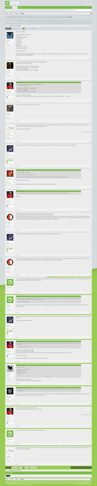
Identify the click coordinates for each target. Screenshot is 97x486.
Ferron (7, 90)
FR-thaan (8, 222)
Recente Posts (18, 10)
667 (13, 377)
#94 (90, 337)
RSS (90, 482)
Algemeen (14, 22)
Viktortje (8, 70)
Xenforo (16, 482)
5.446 (13, 94)
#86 (90, 166)
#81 (90, 58)
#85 (90, 141)
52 (30, 28)
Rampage (24, 22)
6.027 (13, 399)
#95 (90, 361)
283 (13, 308)
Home (81, 482)
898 (13, 225)
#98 (90, 426)
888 (13, 182)
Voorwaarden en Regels (82, 484)
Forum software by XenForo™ (15, 484)
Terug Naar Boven (86, 482)
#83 (90, 100)
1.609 (13, 459)
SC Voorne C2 (9, 287)
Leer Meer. (69, 17)
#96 (90, 383)
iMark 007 (8, 396)
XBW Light (8, 482)
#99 (90, 443)
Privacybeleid (89, 484)
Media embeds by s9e (28, 484)
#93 (90, 312)
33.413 (13, 157)
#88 (90, 209)
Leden (20, 7)
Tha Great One (9, 178)
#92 (90, 292)
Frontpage (9, 7)
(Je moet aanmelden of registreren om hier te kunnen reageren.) (81, 467)
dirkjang (8, 305)
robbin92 (8, 133)
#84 (90, 121)
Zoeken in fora (10, 10)
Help (77, 482)
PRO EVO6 (8, 113)
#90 (90, 254)
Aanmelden (88, 1)
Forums (14, 7)
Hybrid (7, 153)
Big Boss (8, 40)
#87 (90, 187)
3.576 (13, 74)
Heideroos (8, 373)
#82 (90, 78)
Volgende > (34, 28)
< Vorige (13, 28)
